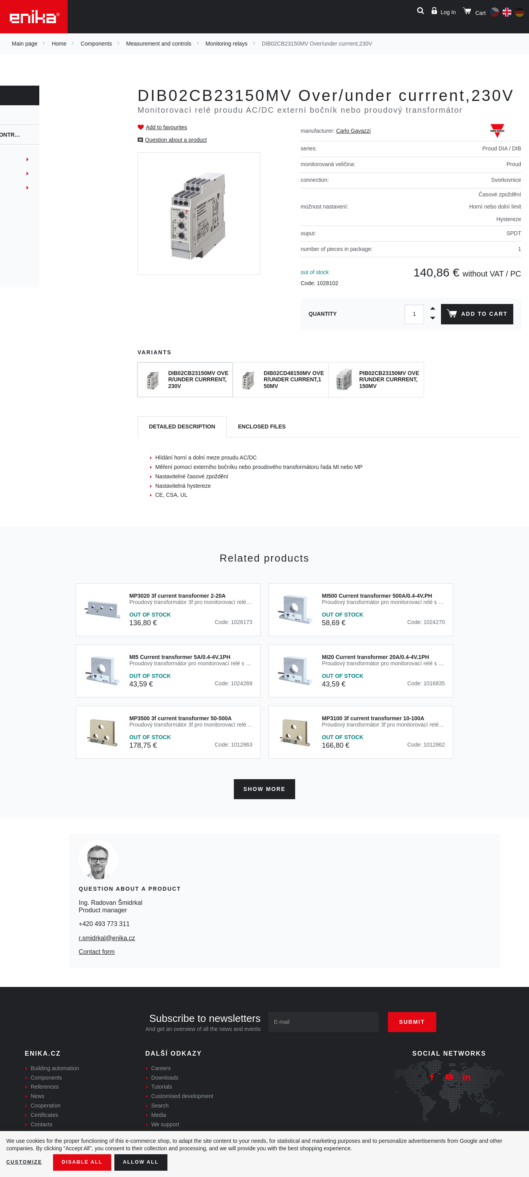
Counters (29, 230)
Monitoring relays (227, 43)
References (45, 1084)
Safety (25, 272)
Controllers (33, 244)
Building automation (55, 1065)
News (37, 1094)
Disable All (87, 1162)
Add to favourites (166, 127)
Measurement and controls (158, 43)
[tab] (182, 427)
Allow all (150, 1162)
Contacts (41, 1121)
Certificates (44, 1112)
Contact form (97, 949)
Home (59, 43)
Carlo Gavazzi (353, 131)
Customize (26, 1162)
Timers (24, 216)
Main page (24, 43)
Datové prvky (34, 187)
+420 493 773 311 (104, 921)
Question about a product (176, 140)
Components (96, 43)
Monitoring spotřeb (43, 159)
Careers (161, 1065)
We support (165, 1121)
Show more (264, 786)
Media (158, 1112)
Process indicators (42, 258)
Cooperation (46, 1103)
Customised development (182, 1094)
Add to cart (475, 315)
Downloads (164, 1075)
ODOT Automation (39, 173)
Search (160, 1103)
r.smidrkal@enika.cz (107, 935)
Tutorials (161, 1084)
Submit (420, 1019)
